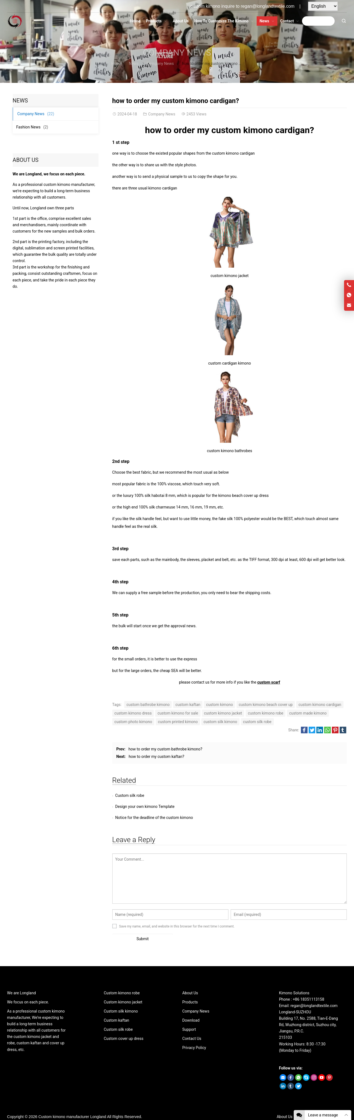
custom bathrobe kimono (148, 704)
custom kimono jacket (223, 713)
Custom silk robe (129, 795)
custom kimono (219, 704)
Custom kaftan (116, 1009)
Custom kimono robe (122, 982)
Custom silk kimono (121, 1000)
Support (189, 1018)
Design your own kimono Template (262, 795)
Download (190, 1009)
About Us (190, 982)
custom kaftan (187, 704)
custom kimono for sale (177, 713)
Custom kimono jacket (123, 991)
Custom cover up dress (123, 1027)
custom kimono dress (133, 713)
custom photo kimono (133, 722)
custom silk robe (257, 722)
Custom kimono (51, 1105)
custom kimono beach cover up (266, 704)
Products (190, 991)
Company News (177, 52)
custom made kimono (308, 713)
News (134, 63)
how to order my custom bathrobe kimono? (165, 749)
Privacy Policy (194, 1036)
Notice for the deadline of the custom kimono (154, 806)
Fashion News (32, 127)
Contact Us (191, 1027)
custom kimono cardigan (319, 704)
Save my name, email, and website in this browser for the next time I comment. (177, 915)
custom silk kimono (220, 722)
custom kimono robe (265, 713)
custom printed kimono (178, 722)
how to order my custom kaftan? (156, 756)
